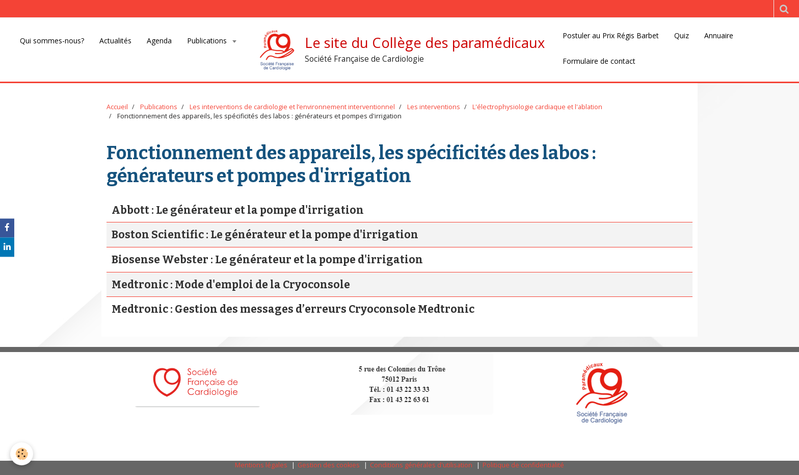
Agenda (159, 40)
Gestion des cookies (329, 465)
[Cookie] (21, 453)
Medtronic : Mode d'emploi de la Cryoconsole (231, 284)
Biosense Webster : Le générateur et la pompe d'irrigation (267, 259)
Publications (208, 40)
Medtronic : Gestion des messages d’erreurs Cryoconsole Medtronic (293, 309)
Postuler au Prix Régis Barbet (611, 35)
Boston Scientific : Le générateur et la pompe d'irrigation (265, 235)
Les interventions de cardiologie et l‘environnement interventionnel (292, 107)
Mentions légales (261, 465)
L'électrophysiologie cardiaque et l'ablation (537, 107)
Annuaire (718, 35)
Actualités (115, 40)
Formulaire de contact (599, 61)
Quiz (681, 35)
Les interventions (433, 107)
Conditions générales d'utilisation (421, 465)
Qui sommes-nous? (52, 40)
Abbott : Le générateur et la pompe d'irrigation (238, 210)
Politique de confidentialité (523, 465)
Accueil (117, 107)
